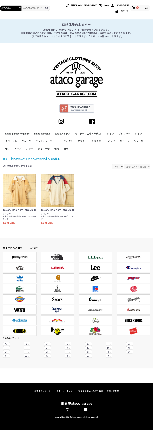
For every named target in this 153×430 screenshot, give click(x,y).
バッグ (29, 149)
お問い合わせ (113, 391)
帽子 (7, 149)
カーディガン (66, 141)
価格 (56, 149)
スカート (124, 141)
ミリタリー (97, 141)
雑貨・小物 (44, 149)
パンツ (111, 141)
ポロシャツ (124, 133)
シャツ (138, 133)
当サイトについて (42, 391)
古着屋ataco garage (76, 403)
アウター (82, 141)
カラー (67, 149)
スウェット (11, 141)
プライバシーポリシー (64, 391)
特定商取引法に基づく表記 (90, 391)
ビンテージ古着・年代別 (88, 133)
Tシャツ (109, 133)
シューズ (138, 141)
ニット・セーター (45, 141)
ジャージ (26, 141)
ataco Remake (42, 133)
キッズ (18, 149)
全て (5, 158)
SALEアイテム (62, 133)
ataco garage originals (17, 133)
